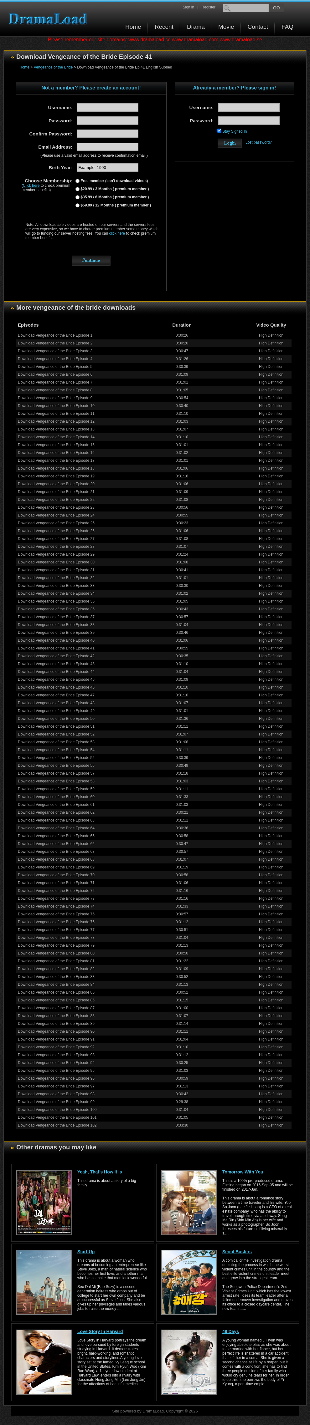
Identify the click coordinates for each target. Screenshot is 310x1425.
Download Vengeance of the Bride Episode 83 (56, 977)
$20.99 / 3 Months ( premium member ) (114, 189)
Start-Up (86, 1251)
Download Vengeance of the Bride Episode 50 (56, 718)
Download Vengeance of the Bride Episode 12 (56, 421)
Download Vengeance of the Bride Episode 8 (55, 390)
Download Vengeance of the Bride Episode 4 (55, 359)
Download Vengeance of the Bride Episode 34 (56, 593)
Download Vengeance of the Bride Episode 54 (56, 750)
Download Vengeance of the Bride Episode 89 (56, 1023)
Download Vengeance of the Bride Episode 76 (56, 922)
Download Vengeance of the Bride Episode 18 (56, 468)
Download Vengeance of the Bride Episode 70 (56, 875)
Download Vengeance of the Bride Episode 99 (56, 1102)
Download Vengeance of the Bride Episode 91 (56, 1039)
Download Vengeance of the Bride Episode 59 (56, 789)
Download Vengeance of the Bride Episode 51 (56, 726)
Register (208, 7)
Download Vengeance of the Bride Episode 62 (56, 812)
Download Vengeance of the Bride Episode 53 (56, 742)
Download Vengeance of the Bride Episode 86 (56, 1000)
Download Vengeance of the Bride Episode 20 (56, 484)
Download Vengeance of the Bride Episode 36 (56, 609)
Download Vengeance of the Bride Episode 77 (56, 930)
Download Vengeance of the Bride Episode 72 (56, 890)
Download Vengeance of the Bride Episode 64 (56, 828)
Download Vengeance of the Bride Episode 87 (56, 1008)
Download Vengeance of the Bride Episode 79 (56, 945)
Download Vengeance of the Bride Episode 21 (56, 492)
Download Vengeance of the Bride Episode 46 (56, 687)
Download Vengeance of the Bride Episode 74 (56, 906)
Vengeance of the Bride (53, 67)
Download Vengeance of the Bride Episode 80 (56, 953)
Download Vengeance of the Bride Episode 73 (56, 898)
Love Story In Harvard (100, 1331)
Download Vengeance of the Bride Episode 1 (55, 335)
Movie (226, 26)
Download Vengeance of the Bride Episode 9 (55, 398)
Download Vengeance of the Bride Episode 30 (56, 562)
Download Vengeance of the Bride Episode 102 (57, 1125)
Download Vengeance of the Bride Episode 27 (56, 539)
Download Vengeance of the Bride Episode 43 (56, 664)
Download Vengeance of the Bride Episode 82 (56, 969)
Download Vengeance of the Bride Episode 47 (56, 695)
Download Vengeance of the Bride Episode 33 (56, 585)
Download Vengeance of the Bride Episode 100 (57, 1109)
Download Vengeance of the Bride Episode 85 (56, 992)
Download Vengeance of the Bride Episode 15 (56, 445)
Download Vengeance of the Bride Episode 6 (55, 374)
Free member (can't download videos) (114, 181)
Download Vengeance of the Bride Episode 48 (56, 703)
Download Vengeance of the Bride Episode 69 (56, 867)
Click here (31, 185)
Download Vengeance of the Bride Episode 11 (56, 413)
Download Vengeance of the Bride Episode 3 (55, 351)
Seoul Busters (237, 1251)
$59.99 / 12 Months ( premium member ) (115, 205)
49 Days (230, 1331)
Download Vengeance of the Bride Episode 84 (56, 984)
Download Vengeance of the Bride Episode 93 (56, 1055)
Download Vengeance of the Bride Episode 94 (56, 1063)
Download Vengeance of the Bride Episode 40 (56, 640)
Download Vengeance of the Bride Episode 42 (56, 656)
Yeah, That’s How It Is (99, 1171)
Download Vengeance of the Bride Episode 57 (56, 773)
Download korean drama (49, 19)
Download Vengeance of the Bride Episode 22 (56, 499)
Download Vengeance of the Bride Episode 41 (56, 648)
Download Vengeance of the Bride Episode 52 (56, 734)
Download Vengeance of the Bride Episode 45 (56, 679)
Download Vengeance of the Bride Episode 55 (56, 758)
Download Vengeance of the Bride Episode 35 (56, 601)
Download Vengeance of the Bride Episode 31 (56, 570)
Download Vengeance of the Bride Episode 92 (56, 1047)
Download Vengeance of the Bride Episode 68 (56, 859)
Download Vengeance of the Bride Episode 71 (56, 883)
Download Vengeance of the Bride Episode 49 (56, 711)
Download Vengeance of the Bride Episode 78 (56, 937)
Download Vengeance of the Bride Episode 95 (56, 1070)
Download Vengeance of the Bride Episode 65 (56, 836)
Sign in (188, 7)
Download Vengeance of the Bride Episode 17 (56, 460)
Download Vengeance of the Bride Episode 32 (56, 578)
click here (117, 233)
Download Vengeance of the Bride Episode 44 (56, 671)
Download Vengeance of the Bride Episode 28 (56, 546)
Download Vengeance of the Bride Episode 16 (56, 452)
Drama (196, 26)
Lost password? (258, 142)
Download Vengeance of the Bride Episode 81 (56, 961)
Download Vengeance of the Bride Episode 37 (56, 617)
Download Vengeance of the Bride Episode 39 (56, 632)
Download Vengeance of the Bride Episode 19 (56, 476)
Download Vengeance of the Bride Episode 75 (56, 914)
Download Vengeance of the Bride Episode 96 (56, 1078)
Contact (258, 26)
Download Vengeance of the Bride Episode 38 (56, 625)
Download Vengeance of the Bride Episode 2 (55, 343)
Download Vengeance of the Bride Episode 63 (56, 820)
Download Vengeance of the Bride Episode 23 (56, 507)
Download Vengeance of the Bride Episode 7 (55, 382)
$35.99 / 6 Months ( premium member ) (114, 197)
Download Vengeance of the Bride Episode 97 (56, 1086)
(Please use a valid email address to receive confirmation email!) (94, 155)
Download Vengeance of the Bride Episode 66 (56, 844)
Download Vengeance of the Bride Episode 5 (55, 366)
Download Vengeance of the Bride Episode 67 (56, 851)
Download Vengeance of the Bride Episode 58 (56, 781)
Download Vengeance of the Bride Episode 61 (56, 804)
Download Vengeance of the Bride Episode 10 (56, 406)
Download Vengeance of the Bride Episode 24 (56, 515)
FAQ (287, 26)
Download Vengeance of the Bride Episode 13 (56, 429)
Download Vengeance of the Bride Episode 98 (56, 1094)
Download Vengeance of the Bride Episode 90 (56, 1031)
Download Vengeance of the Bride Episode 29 (56, 554)
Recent (164, 26)
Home (133, 26)
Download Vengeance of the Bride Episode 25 (56, 523)
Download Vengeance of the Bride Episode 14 (56, 437)
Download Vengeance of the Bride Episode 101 (57, 1117)
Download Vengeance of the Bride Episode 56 (56, 765)
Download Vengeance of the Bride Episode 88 (56, 1016)
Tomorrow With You (242, 1171)
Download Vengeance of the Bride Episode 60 (56, 797)
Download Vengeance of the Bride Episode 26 (56, 531)
